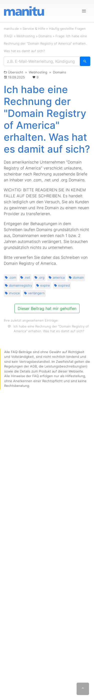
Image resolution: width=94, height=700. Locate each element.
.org (39, 277)
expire (43, 285)
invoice (12, 293)
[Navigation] (84, 11)
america (56, 277)
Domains (45, 36)
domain (76, 277)
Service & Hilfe (34, 29)
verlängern (34, 293)
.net (25, 277)
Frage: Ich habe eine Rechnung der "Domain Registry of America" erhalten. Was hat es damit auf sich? (45, 43)
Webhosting (25, 36)
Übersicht (15, 72)
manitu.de (11, 29)
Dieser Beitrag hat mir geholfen (47, 308)
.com (10, 277)
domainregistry (18, 285)
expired (62, 285)
